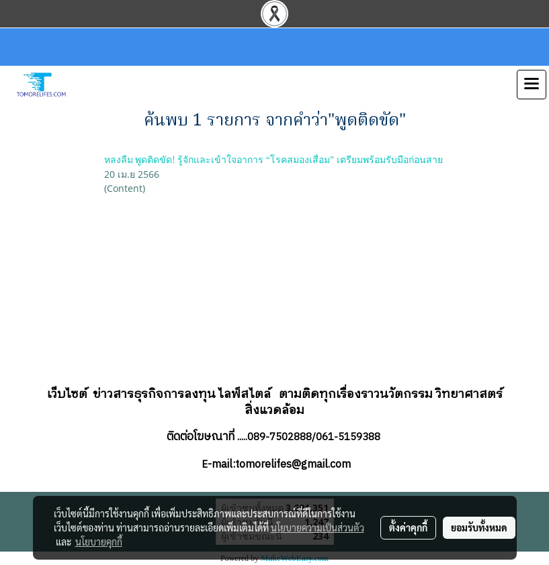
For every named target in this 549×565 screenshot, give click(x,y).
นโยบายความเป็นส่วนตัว (317, 527)
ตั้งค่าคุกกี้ (408, 527)
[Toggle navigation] (531, 84)
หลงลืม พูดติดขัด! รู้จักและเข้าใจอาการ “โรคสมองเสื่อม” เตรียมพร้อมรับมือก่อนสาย (273, 160)
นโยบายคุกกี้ (98, 541)
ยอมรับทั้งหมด (479, 527)
